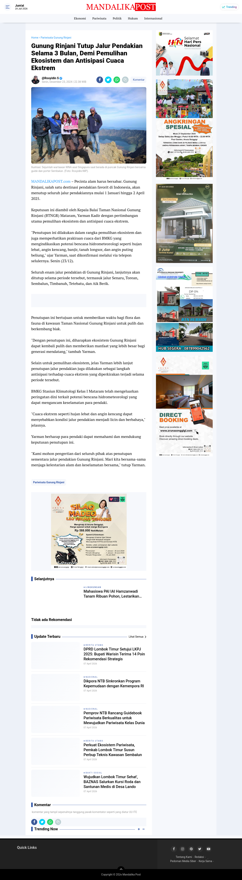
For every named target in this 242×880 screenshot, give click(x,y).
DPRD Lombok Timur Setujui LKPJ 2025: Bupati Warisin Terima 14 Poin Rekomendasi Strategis (114, 654)
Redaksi (199, 856)
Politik (117, 18)
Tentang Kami (184, 856)
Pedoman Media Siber (183, 861)
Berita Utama (94, 645)
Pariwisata (99, 18)
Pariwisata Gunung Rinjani (48, 482)
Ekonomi (80, 18)
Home (34, 37)
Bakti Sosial (94, 773)
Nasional (92, 677)
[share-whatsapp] (116, 80)
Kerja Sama (205, 861)
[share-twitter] (108, 80)
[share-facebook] (99, 80)
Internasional (153, 18)
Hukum (133, 18)
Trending (231, 7)
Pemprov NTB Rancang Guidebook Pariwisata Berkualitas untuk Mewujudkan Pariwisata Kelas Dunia (114, 718)
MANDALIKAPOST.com (51, 181)
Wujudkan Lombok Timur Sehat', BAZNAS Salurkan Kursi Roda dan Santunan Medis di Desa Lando (112, 782)
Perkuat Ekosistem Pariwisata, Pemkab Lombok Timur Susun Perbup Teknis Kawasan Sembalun (113, 750)
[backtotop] (121, 870)
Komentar (138, 79)
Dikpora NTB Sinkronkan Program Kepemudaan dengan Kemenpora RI (114, 683)
